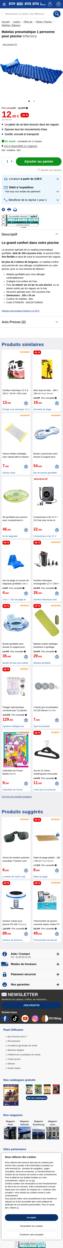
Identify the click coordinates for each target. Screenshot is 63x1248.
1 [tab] (29, 101)
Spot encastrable (41, 726)
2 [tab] (34, 101)
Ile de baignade (10, 536)
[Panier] (59, 4)
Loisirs (16, 21)
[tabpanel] (31, 71)
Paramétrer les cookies (31, 1226)
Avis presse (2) (14, 322)
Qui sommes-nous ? (17, 1036)
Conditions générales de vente (22, 1045)
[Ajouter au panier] (38, 161)
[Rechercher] (56, 14)
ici (17, 1208)
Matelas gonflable (42, 663)
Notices (11, 1063)
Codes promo (14, 1059)
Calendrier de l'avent (13, 789)
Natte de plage (40, 876)
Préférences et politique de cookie (24, 1054)
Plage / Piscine (43, 21)
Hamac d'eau (9, 472)
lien (33, 1180)
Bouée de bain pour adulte (15, 663)
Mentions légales (16, 1050)
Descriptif (9, 234)
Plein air (28, 21)
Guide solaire (14, 1068)
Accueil (6, 21)
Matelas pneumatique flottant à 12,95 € (20, 311)
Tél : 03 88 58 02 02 (21, 957)
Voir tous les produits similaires (17, 796)
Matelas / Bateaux (11, 25)
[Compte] (50, 4)
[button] (20, 146)
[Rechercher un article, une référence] (31, 14)
